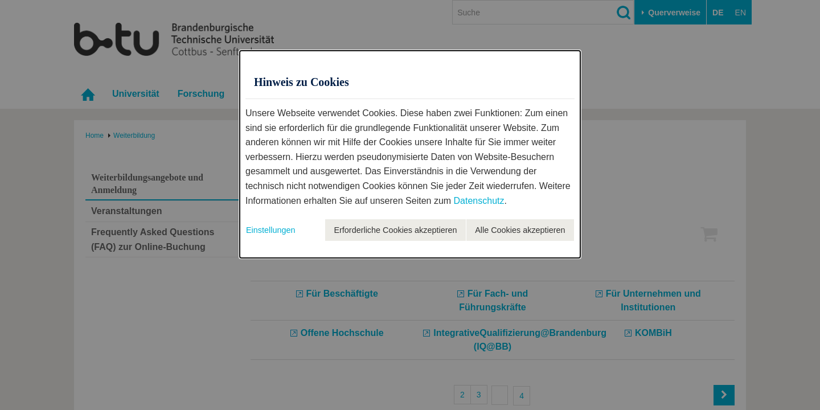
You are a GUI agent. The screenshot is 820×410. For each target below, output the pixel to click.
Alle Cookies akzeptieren (520, 230)
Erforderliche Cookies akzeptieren (395, 230)
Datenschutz (479, 201)
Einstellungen (270, 230)
